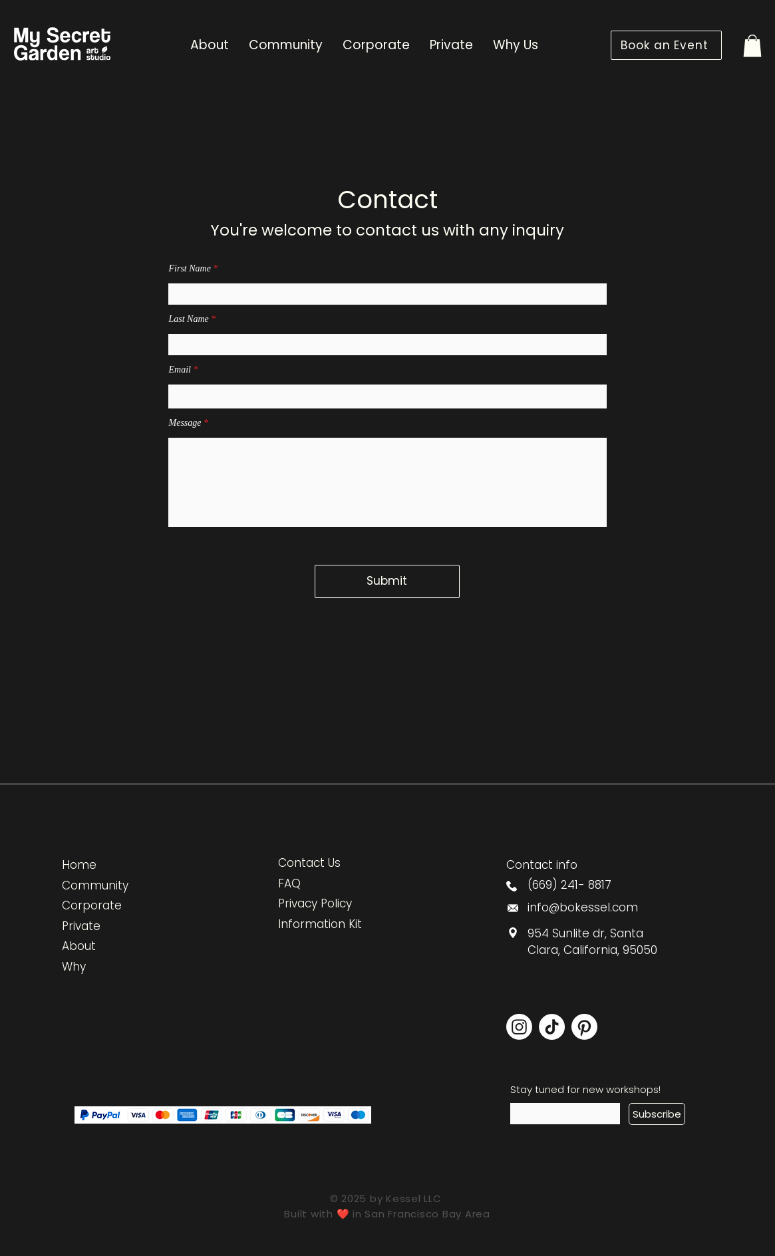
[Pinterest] (584, 1027)
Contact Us (309, 863)
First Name (190, 268)
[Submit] (387, 581)
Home (79, 865)
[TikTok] (552, 1027)
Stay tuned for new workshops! (585, 1089)
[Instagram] (519, 1027)
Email (180, 370)
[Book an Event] (666, 45)
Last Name (189, 319)
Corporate (92, 905)
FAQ (289, 883)
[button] (752, 46)
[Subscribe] (657, 1114)
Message (185, 423)
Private (81, 926)
